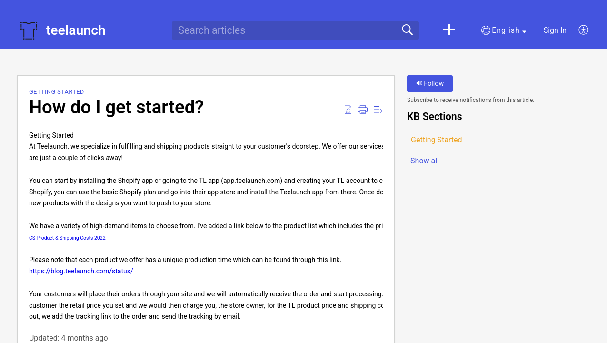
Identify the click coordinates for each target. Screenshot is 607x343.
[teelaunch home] (28, 30)
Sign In (555, 30)
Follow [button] (430, 84)
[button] (449, 30)
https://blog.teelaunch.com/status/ (81, 271)
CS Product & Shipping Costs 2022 (68, 238)
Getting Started (56, 91)
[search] (295, 30)
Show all (424, 160)
